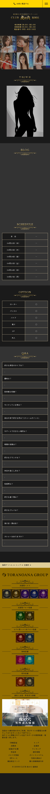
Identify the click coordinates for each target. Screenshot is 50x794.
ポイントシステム (36, 755)
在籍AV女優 (14, 749)
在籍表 (36, 746)
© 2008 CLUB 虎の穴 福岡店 (25, 767)
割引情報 (36, 752)
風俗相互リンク (13, 761)
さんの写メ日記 (25, 185)
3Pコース (13, 758)
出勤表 (13, 746)
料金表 (13, 752)
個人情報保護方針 (36, 761)
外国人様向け (36, 758)
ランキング (36, 749)
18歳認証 (13, 743)
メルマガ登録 (13, 755)
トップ (36, 743)
